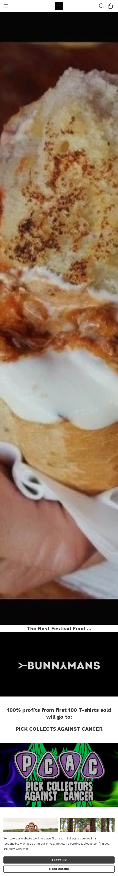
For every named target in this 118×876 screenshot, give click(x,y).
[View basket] (110, 6)
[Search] (101, 6)
